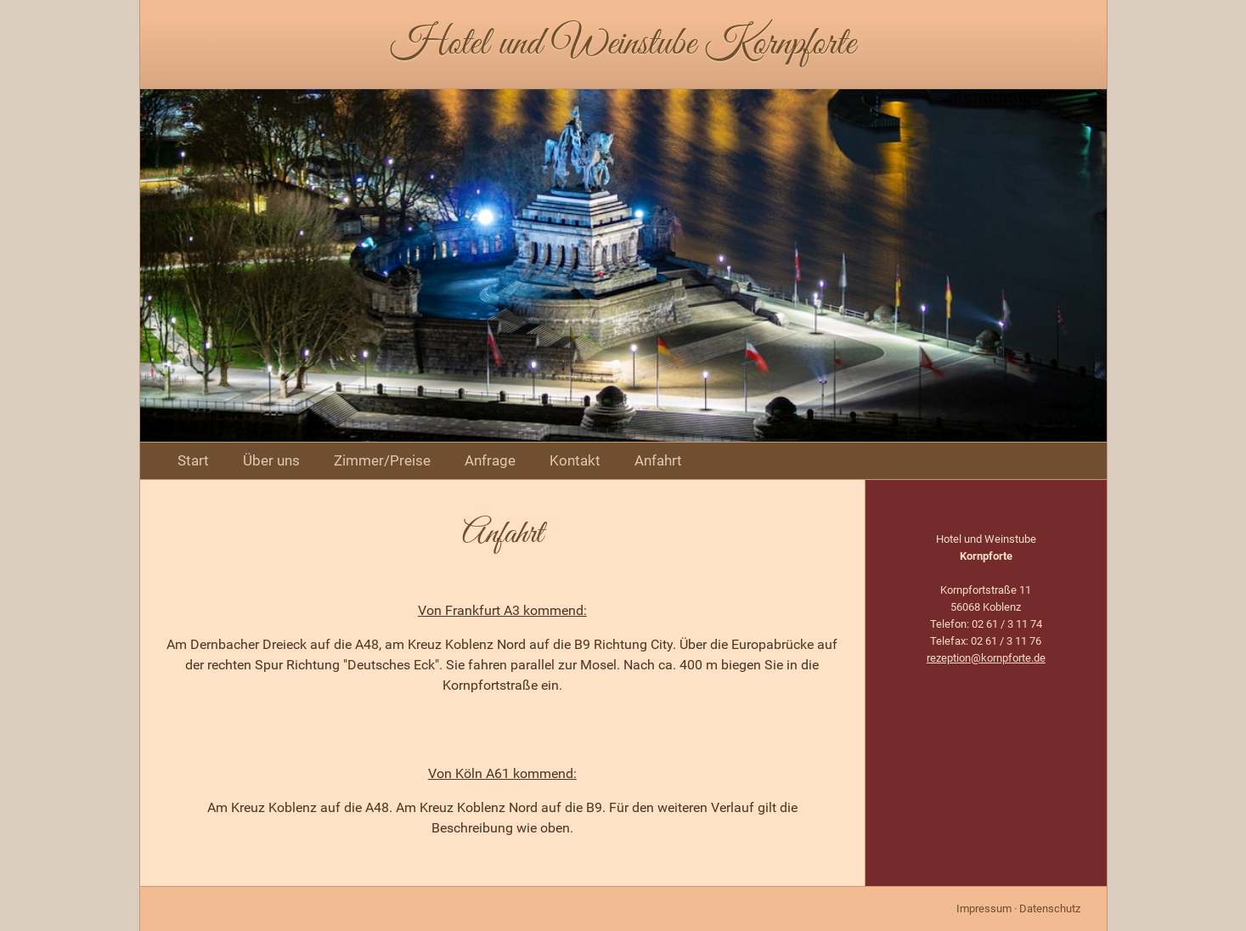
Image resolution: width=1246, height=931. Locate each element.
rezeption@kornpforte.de (986, 658)
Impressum (984, 908)
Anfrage (490, 460)
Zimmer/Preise (382, 460)
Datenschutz (1049, 908)
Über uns (271, 460)
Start (193, 460)
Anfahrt (658, 460)
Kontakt (575, 460)
